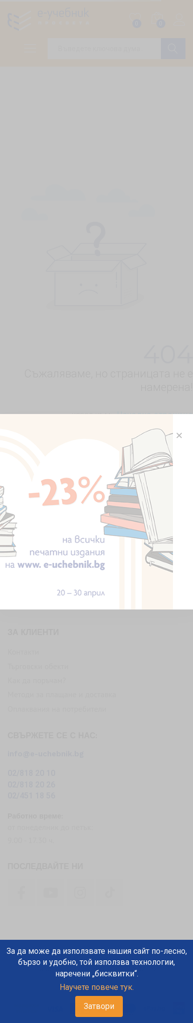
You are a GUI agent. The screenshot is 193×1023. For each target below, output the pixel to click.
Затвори (99, 1006)
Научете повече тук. (97, 987)
